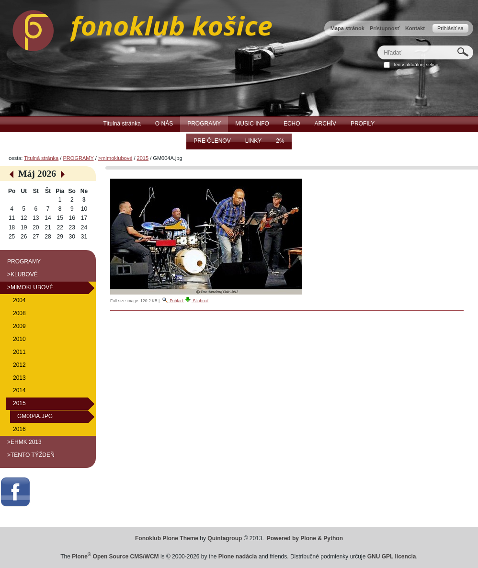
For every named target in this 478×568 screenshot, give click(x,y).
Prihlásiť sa (450, 28)
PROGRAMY (78, 158)
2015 (143, 158)
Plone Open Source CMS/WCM (115, 556)
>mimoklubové (115, 158)
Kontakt (415, 28)
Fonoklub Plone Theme (166, 538)
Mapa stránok (347, 28)
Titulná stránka (41, 158)
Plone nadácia (237, 556)
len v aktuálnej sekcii (416, 64)
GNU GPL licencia (391, 556)
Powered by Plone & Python (305, 538)
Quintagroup (224, 538)
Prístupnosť (385, 28)
